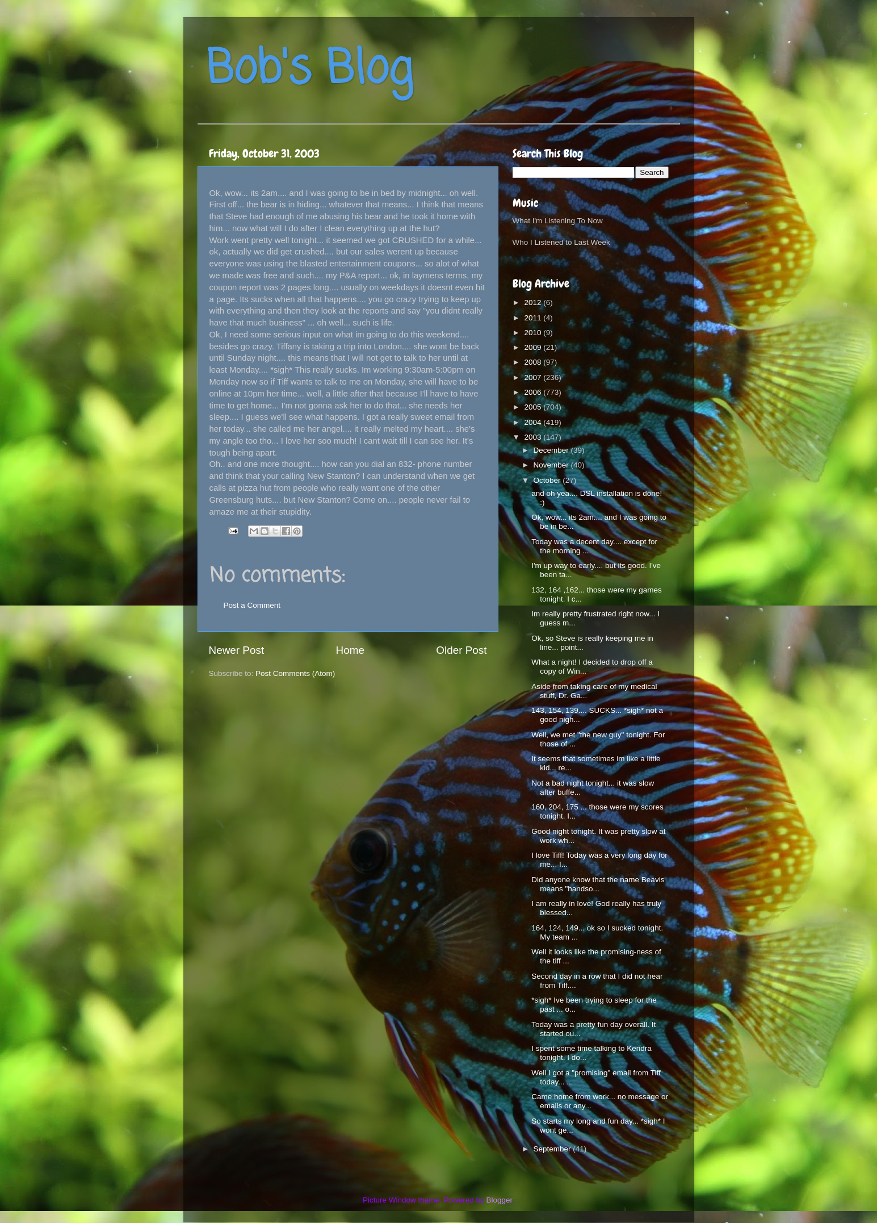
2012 (533, 302)
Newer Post (237, 650)
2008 (533, 362)
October (548, 480)
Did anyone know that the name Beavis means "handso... (597, 884)
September (553, 1149)
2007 (533, 377)
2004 (533, 422)
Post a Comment (252, 605)
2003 (533, 437)
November (552, 465)
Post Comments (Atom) (295, 673)
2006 (533, 392)
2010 (533, 332)
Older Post (461, 650)
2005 (533, 407)
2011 (533, 318)
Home (350, 650)
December (552, 450)
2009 (533, 347)
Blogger (499, 1200)
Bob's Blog (309, 70)
